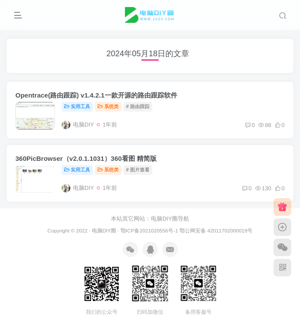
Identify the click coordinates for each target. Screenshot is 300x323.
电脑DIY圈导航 (170, 218)
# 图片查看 (138, 169)
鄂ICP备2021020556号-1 (149, 230)
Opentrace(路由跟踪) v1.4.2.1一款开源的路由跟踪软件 (96, 95)
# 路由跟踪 (138, 106)
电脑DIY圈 (104, 230)
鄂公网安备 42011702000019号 (215, 230)
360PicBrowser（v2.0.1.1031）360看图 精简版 (86, 158)
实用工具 (77, 106)
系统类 (108, 106)
